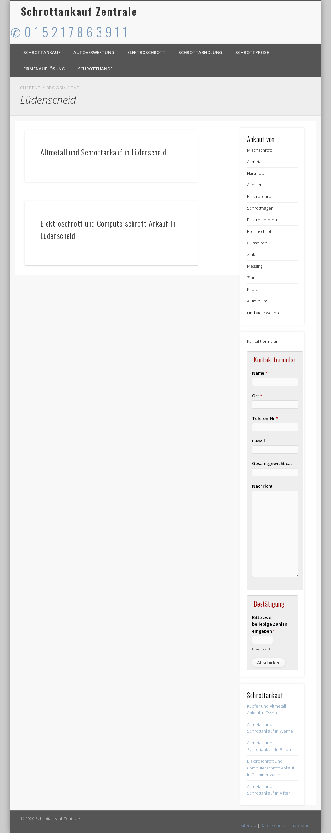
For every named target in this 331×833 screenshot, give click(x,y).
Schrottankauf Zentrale (79, 11)
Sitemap (248, 825)
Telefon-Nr (265, 418)
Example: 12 (262, 648)
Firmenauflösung (44, 69)
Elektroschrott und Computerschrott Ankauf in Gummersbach (270, 768)
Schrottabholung (200, 52)
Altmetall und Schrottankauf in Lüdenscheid (103, 152)
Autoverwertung (93, 52)
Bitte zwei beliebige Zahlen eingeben (269, 624)
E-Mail (258, 441)
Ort (257, 396)
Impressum (300, 825)
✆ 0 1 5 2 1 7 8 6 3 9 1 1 (69, 31)
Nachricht (262, 486)
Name (260, 373)
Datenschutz (273, 825)
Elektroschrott (146, 52)
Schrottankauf (41, 52)
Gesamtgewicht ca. (272, 463)
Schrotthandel (96, 69)
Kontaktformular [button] (262, 341)
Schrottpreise (252, 52)
